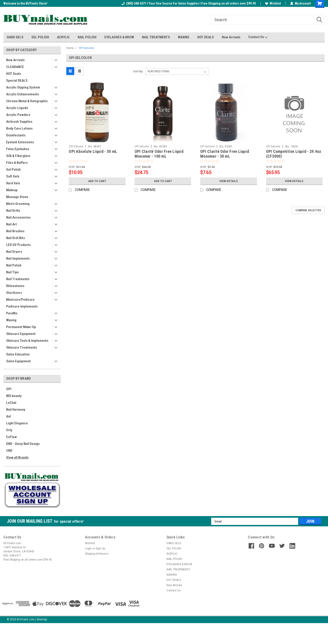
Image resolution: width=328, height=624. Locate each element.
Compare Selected (308, 210)
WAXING (183, 37)
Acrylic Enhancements (22, 94)
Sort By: (138, 71)
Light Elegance (17, 423)
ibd (8, 416)
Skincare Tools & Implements (27, 341)
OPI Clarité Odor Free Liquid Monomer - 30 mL (224, 154)
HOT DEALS (205, 37)
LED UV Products (18, 245)
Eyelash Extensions (20, 142)
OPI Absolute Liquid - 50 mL (93, 151)
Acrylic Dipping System (23, 87)
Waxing (11, 320)
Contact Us (258, 37)
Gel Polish (13, 169)
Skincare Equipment (21, 334)
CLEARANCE (15, 67)
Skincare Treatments (21, 347)
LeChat (11, 403)
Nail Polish (13, 265)
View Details (228, 181)
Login (88, 548)
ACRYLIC (63, 37)
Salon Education (18, 354)
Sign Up (100, 548)
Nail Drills (13, 211)
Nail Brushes (15, 231)
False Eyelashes (17, 149)
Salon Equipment (18, 361)
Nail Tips (12, 272)
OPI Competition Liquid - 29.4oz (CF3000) (293, 154)
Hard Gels (13, 183)
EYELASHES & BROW (119, 37)
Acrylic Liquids (17, 108)
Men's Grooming (18, 204)
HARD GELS (15, 37)
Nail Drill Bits (15, 238)
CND (9, 451)
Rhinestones (15, 286)
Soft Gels (12, 176)
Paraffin (11, 313)
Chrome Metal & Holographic (27, 101)
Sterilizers (14, 293)
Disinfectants (16, 135)
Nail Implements (18, 258)
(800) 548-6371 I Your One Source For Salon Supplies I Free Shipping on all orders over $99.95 (189, 3)
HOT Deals (13, 74)
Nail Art (11, 224)
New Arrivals (231, 37)
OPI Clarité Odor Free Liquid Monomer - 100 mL (159, 154)
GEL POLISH (40, 37)
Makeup (12, 190)
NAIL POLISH (87, 37)
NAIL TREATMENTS (156, 37)
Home (70, 48)
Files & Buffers (17, 163)
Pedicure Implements (22, 306)
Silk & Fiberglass (18, 156)
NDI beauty (14, 396)
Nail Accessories (18, 217)
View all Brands (17, 457)
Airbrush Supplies (19, 122)
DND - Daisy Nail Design (23, 444)
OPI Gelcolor (86, 48)
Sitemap (42, 619)
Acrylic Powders (18, 115)
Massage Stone (17, 197)
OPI (8, 389)
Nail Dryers (14, 252)
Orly (9, 430)
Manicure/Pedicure (20, 300)
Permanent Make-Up (21, 327)
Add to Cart (97, 181)
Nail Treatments (17, 279)
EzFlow (11, 437)
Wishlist (273, 3)
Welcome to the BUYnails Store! (25, 3)
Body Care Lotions (19, 128)
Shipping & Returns (96, 553)
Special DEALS (17, 80)
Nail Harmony (15, 409)
